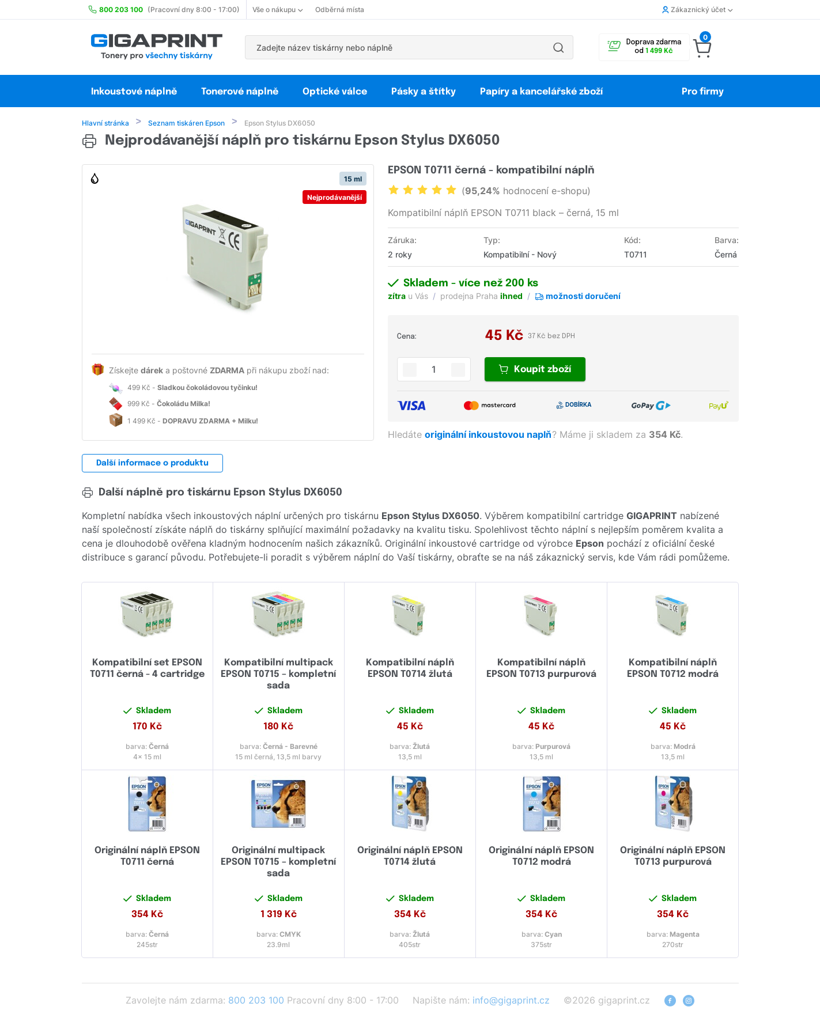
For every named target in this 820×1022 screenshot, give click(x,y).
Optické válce (335, 92)
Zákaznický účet (697, 9)
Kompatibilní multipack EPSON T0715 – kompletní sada (278, 675)
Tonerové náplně (239, 92)
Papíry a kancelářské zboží (542, 92)
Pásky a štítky (423, 92)
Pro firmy (703, 92)
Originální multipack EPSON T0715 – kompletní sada (278, 863)
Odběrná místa (339, 9)
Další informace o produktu (152, 464)
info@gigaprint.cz (511, 1001)
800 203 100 (256, 1001)
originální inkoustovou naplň (489, 435)
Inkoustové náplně (134, 92)
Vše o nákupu (277, 9)
